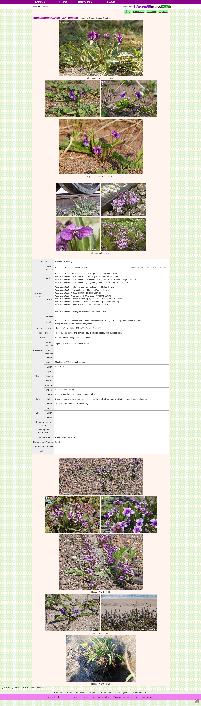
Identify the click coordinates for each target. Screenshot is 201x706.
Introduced (106, 692)
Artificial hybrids (140, 692)
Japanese (163, 11)
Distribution (151, 11)
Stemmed (92, 692)
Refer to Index (85, 2)
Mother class (138, 11)
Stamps (111, 2)
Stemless (80, 692)
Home (62, 2)
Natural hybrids (122, 692)
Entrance (40, 2)
